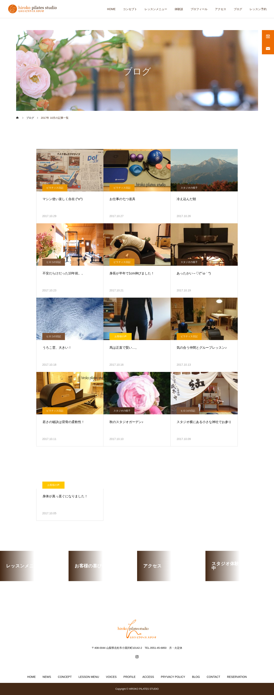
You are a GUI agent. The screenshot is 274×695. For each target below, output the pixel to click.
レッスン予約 (258, 9)
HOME (111, 9)
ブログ (238, 9)
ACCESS (148, 676)
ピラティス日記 (54, 187)
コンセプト (130, 9)
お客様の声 (121, 336)
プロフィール (199, 9)
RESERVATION (237, 676)
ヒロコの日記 (53, 262)
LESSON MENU (88, 676)
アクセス (220, 9)
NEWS (47, 676)
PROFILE (129, 676)
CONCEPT (65, 676)
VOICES (111, 676)
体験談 (179, 9)
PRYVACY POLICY (173, 676)
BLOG (196, 676)
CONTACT (213, 676)
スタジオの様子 (189, 187)
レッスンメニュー (156, 9)
